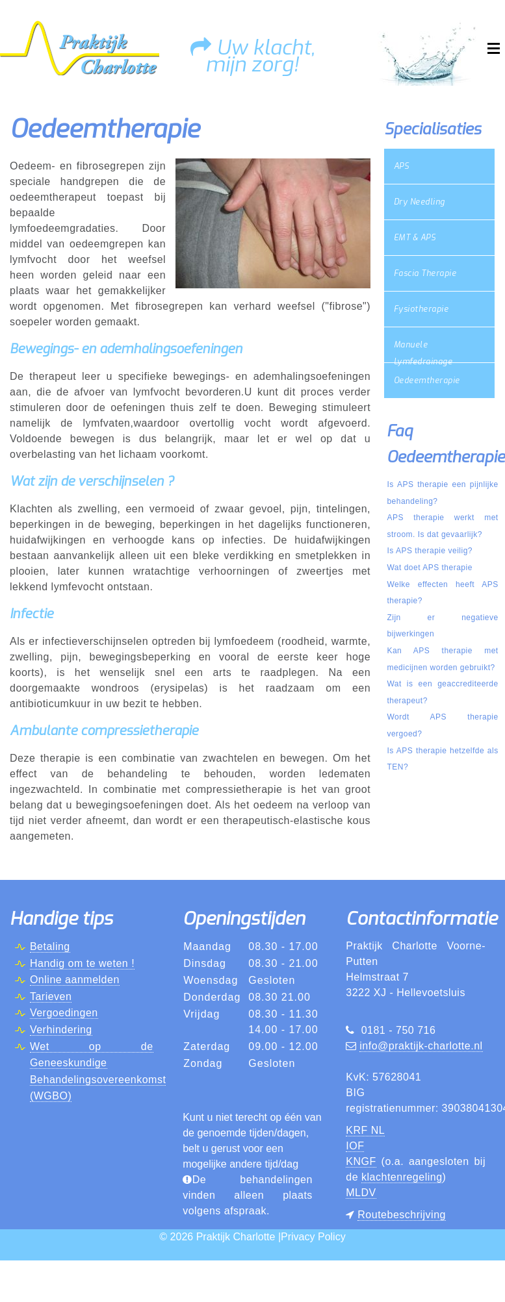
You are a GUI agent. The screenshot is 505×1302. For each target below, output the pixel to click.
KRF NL (365, 1130)
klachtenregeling (402, 1177)
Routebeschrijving (401, 1214)
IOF (355, 1145)
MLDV (361, 1192)
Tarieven (50, 996)
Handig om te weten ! (82, 963)
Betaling (50, 946)
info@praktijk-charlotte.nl (420, 1045)
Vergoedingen (64, 1012)
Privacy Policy (313, 1236)
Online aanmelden (75, 979)
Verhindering (61, 1029)
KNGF (361, 1161)
